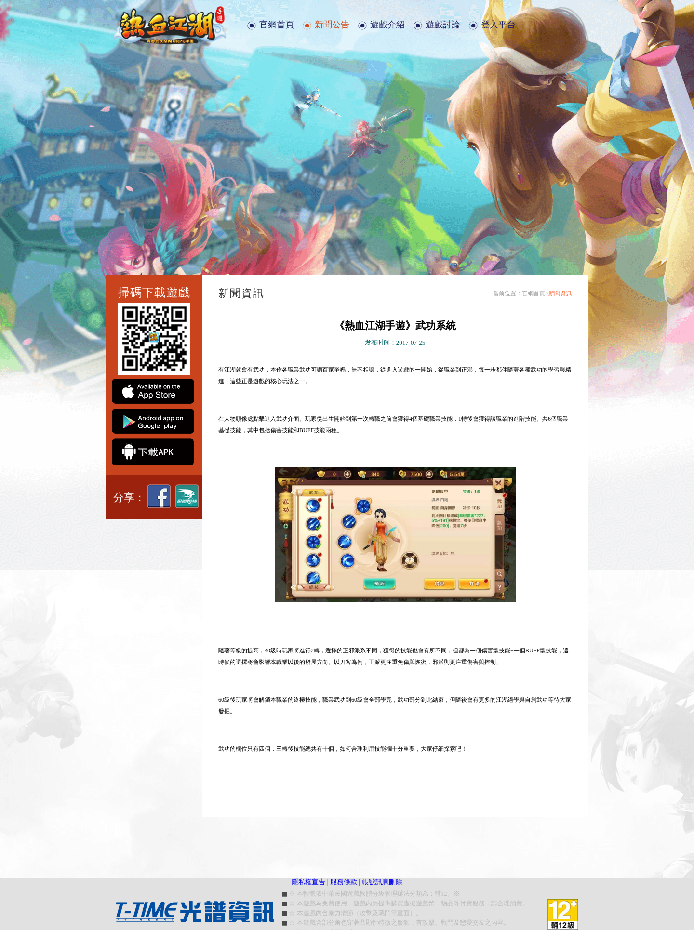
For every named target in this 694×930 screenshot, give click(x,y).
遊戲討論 (443, 24)
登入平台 (498, 24)
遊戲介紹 (387, 24)
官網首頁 (276, 24)
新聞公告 (332, 24)
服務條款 (343, 882)
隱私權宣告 (308, 882)
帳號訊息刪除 (382, 882)
